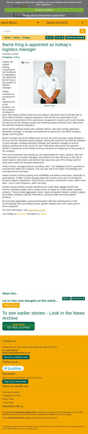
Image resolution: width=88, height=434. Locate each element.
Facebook (21, 214)
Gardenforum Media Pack (25, 412)
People (26, 37)
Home (7, 37)
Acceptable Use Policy (11, 396)
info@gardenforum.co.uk (19, 353)
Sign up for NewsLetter (15, 381)
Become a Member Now (15, 357)
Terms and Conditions (11, 392)
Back (49, 37)
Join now (18, 324)
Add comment (11, 305)
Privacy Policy (8, 399)
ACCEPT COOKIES (44, 10)
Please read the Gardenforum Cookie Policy (44, 15)
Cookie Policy (7, 402)
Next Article (78, 298)
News (17, 37)
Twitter (43, 214)
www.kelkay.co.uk (36, 210)
